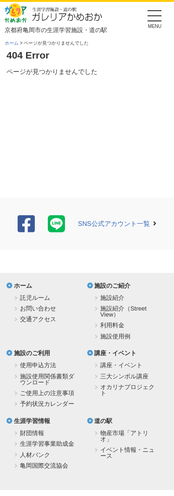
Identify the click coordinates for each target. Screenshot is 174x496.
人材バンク (35, 454)
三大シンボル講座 (124, 376)
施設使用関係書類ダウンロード (47, 379)
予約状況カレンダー (47, 403)
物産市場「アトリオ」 (124, 436)
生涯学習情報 (32, 420)
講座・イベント (115, 353)
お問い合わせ (38, 308)
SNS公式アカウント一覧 (114, 223)
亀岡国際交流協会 (44, 465)
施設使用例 (115, 336)
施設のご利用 (32, 353)
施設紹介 (112, 297)
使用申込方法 (38, 365)
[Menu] (155, 18)
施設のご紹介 (112, 285)
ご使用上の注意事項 (47, 393)
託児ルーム (35, 297)
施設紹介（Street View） (123, 311)
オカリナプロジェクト (127, 390)
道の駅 (103, 420)
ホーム (12, 43)
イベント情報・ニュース (127, 452)
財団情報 (32, 433)
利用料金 (112, 325)
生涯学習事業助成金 (47, 443)
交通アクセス (38, 319)
